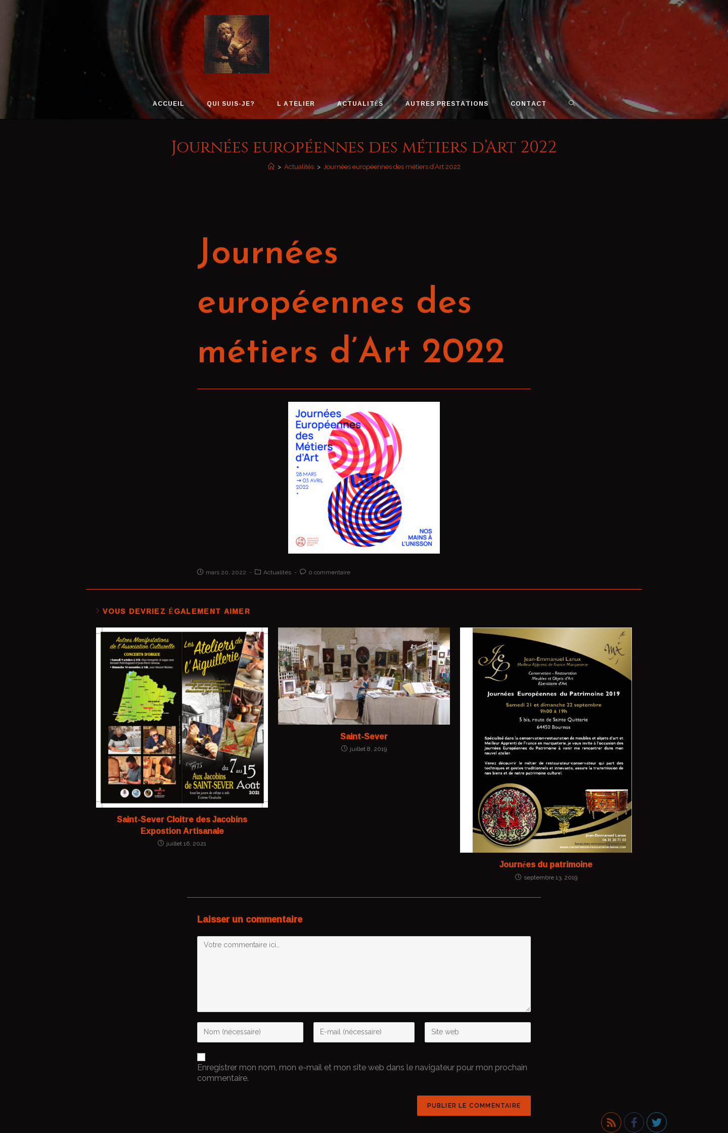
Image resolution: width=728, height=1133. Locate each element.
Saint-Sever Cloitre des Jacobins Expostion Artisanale (182, 825)
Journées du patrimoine (546, 864)
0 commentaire (329, 572)
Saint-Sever (364, 736)
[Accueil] (271, 167)
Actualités (277, 572)
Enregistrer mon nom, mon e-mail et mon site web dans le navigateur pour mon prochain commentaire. (362, 1073)
